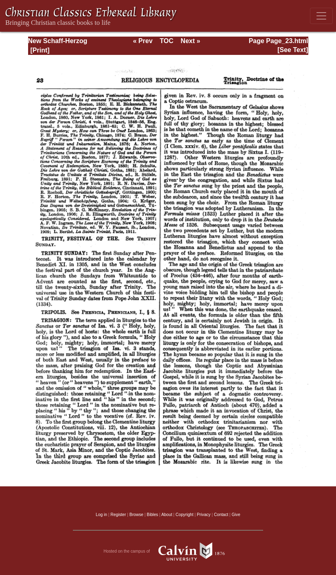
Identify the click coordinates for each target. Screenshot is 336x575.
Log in (101, 514)
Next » (190, 40)
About (166, 514)
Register (118, 514)
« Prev (142, 40)
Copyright (184, 514)
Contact (221, 514)
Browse (136, 514)
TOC (166, 40)
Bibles (152, 514)
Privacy (204, 514)
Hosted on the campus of (168, 551)
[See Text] (292, 49)
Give (236, 514)
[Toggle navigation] (321, 16)
